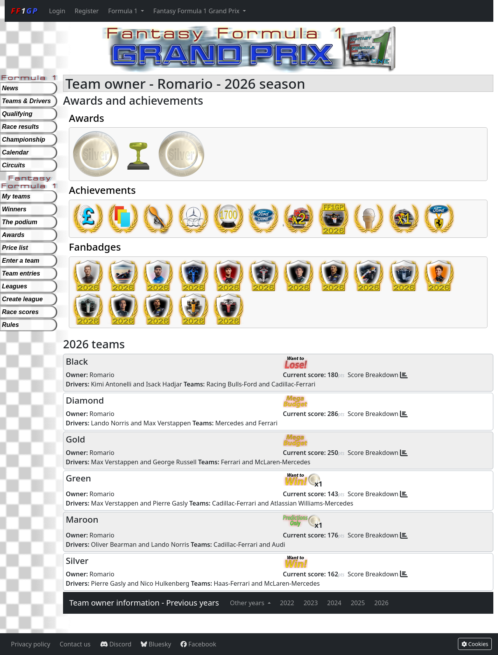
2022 (287, 603)
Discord (116, 644)
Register (87, 11)
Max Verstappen (167, 423)
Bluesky (156, 644)
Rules (10, 324)
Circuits (13, 165)
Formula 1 (123, 11)
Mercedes (229, 423)
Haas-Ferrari (232, 583)
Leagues (14, 286)
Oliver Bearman (114, 544)
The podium (19, 222)
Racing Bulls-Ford (231, 384)
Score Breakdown (373, 375)
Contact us (75, 644)
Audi (278, 544)
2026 (381, 603)
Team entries (21, 273)
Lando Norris (110, 423)
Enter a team (20, 260)
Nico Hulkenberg (164, 583)
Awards (13, 235)
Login (57, 11)
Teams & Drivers (26, 101)
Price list (15, 247)
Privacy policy (30, 644)
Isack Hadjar (164, 384)
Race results (20, 126)
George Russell (174, 462)
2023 (310, 603)
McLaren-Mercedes (282, 462)
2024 (334, 603)
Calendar (15, 152)
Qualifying (17, 114)
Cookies (474, 644)
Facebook (198, 644)
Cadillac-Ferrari (294, 384)
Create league (22, 299)
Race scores (20, 312)
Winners (14, 209)
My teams (16, 196)
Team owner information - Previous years (144, 602)
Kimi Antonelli (111, 384)
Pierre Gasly (170, 503)
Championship (23, 139)
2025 (358, 603)
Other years (248, 603)
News (10, 88)
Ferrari (267, 423)
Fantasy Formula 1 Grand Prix (197, 11)
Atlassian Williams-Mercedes (311, 503)
